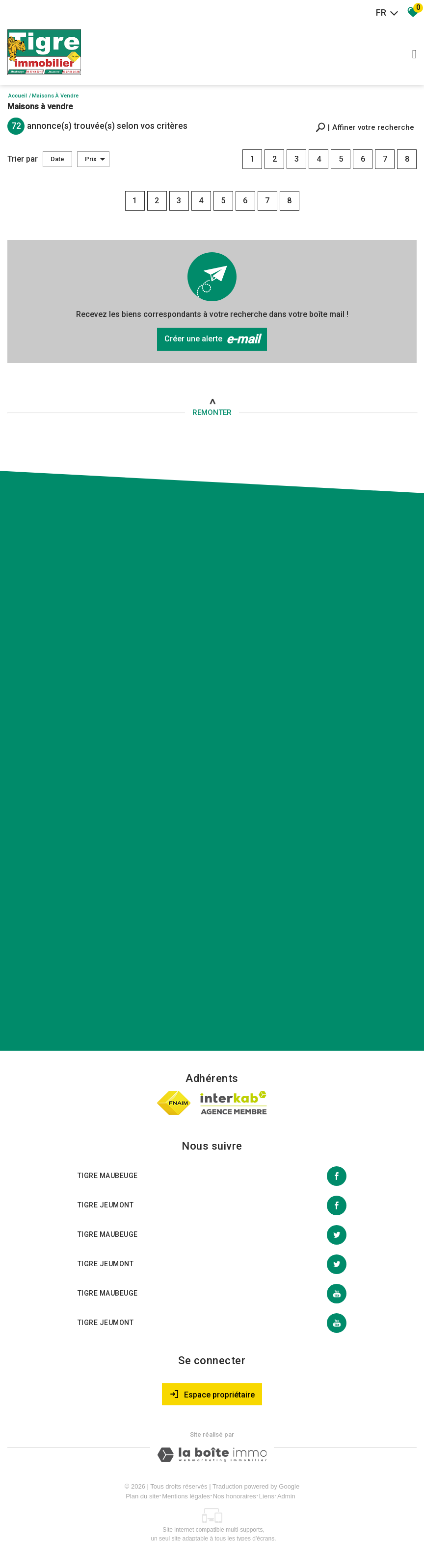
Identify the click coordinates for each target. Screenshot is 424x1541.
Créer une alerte (212, 337)
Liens (266, 1481)
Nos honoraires (234, 1481)
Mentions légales (186, 1481)
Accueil (17, 96)
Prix (95, 158)
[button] (365, 126)
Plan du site (142, 1481)
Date (57, 158)
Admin (286, 1481)
